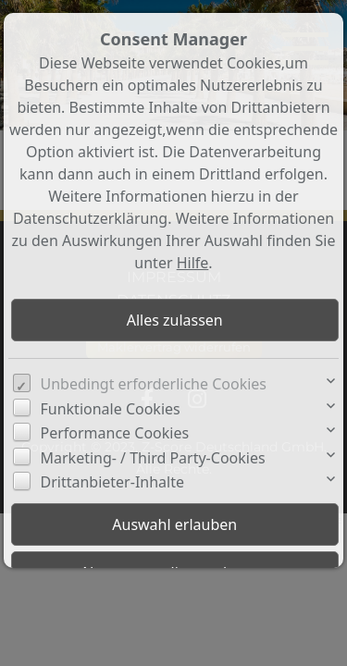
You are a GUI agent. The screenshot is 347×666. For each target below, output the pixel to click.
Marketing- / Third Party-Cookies (153, 458)
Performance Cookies (115, 433)
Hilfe (193, 263)
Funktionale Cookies (110, 409)
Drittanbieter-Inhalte (113, 482)
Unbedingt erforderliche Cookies (154, 384)
